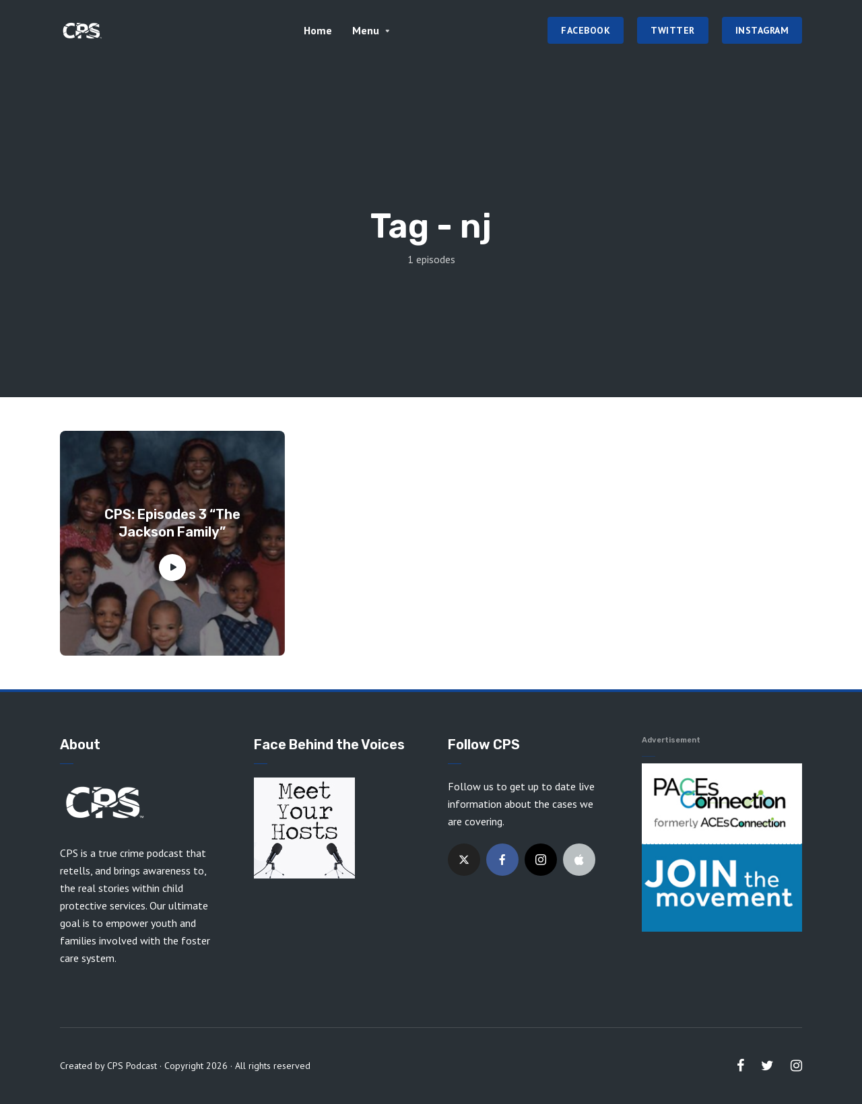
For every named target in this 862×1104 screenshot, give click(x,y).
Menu (365, 30)
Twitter (673, 30)
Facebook (585, 30)
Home (318, 30)
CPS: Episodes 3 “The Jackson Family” (172, 523)
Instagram (762, 30)
